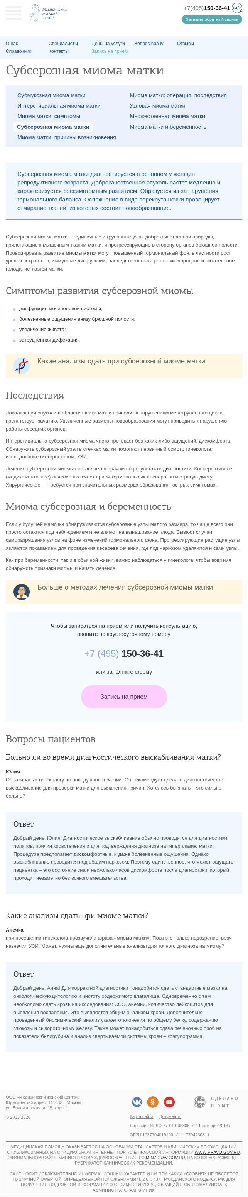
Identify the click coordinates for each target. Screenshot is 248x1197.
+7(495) (207, 8)
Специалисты (63, 43)
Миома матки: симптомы (48, 116)
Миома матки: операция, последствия (178, 95)
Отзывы (185, 43)
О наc (12, 43)
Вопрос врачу (149, 43)
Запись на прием (123, 696)
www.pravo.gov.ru (217, 1152)
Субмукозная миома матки (51, 95)
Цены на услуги (108, 43)
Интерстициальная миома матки (58, 106)
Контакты (59, 51)
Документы (170, 1116)
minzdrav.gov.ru (165, 1157)
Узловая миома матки (158, 106)
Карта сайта (142, 1116)
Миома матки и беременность (168, 127)
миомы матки (81, 253)
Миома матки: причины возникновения (66, 137)
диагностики (177, 469)
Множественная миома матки (167, 116)
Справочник (18, 51)
